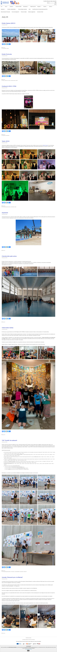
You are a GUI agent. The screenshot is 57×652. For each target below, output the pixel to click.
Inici (2, 6)
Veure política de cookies (28, 649)
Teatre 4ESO (5, 141)
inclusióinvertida (13, 80)
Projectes (45, 6)
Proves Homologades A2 (15, 11)
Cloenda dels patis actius (9, 256)
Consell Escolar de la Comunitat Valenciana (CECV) (39, 9)
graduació (4, 135)
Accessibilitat (39, 641)
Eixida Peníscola (7, 54)
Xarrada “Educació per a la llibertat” (12, 577)
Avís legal (17, 641)
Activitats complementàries (12, 9)
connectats (12, 571)
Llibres (30, 9)
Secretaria (12, 6)
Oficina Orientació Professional (5, 11)
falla (3, 80)
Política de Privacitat (22, 641)
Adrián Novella (45, 145)
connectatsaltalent (17, 571)
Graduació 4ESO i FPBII (9, 86)
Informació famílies (18, 6)
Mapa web (32, 641)
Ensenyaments (26, 6)
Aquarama (5, 212)
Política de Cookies (28, 641)
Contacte (35, 641)
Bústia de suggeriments (31, 11)
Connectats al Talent (40, 11)
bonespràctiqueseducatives (7, 571)
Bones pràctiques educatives (22, 9)
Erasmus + (50, 6)
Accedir (55, 4)
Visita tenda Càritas (7, 327)
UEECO (7, 48)
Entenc (28, 650)
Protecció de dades (24, 11)
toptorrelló (25, 571)
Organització (4, 9)
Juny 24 (4, 47)
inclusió (9, 80)
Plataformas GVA (33, 6)
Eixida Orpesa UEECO (8, 23)
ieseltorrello (4, 48)
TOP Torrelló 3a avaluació (9, 440)
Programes (40, 6)
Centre (7, 6)
